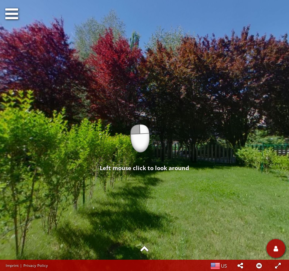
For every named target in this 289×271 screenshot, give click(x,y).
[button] (240, 265)
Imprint (12, 265)
